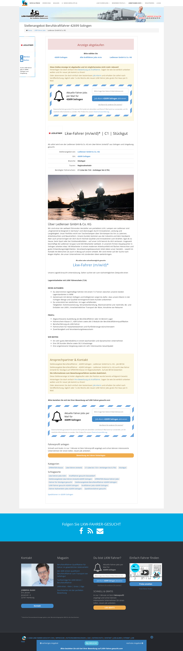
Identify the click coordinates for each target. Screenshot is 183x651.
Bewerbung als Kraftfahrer (89, 69)
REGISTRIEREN (149, 3)
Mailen (24, 60)
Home (30, 30)
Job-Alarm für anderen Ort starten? (110, 104)
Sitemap (126, 638)
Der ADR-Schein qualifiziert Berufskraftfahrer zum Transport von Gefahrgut (72, 573)
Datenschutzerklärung (101, 112)
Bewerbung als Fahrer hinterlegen (90, 455)
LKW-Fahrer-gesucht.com (112, 648)
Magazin (56, 3)
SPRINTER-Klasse (56, 467)
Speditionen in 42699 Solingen (60, 494)
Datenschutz (97, 638)
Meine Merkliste (69, 3)
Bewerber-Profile (119, 3)
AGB (88, 638)
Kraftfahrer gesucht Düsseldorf (82, 476)
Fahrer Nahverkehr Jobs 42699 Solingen (65, 488)
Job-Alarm (97, 75)
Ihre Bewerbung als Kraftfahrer (87, 379)
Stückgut (122, 467)
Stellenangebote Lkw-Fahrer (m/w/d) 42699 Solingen (70, 479)
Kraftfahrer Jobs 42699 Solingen (95, 485)
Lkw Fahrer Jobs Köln (57, 476)
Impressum (59, 638)
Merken (25, 56)
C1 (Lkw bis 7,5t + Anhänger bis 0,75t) (100, 467)
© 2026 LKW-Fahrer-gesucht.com (38, 638)
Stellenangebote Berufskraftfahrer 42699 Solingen (96, 482)
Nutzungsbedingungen (76, 638)
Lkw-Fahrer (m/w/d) (74, 467)
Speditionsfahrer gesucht (95, 488)
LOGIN (159, 3)
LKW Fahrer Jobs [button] (103, 3)
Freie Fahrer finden (145, 589)
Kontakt (108, 638)
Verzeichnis (46, 3)
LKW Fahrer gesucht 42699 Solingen (64, 485)
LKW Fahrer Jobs (40, 30)
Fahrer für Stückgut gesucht (60, 482)
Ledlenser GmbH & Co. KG (89, 152)
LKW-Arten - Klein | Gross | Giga (70, 586)
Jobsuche (91, 643)
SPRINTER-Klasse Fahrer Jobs (107, 479)
